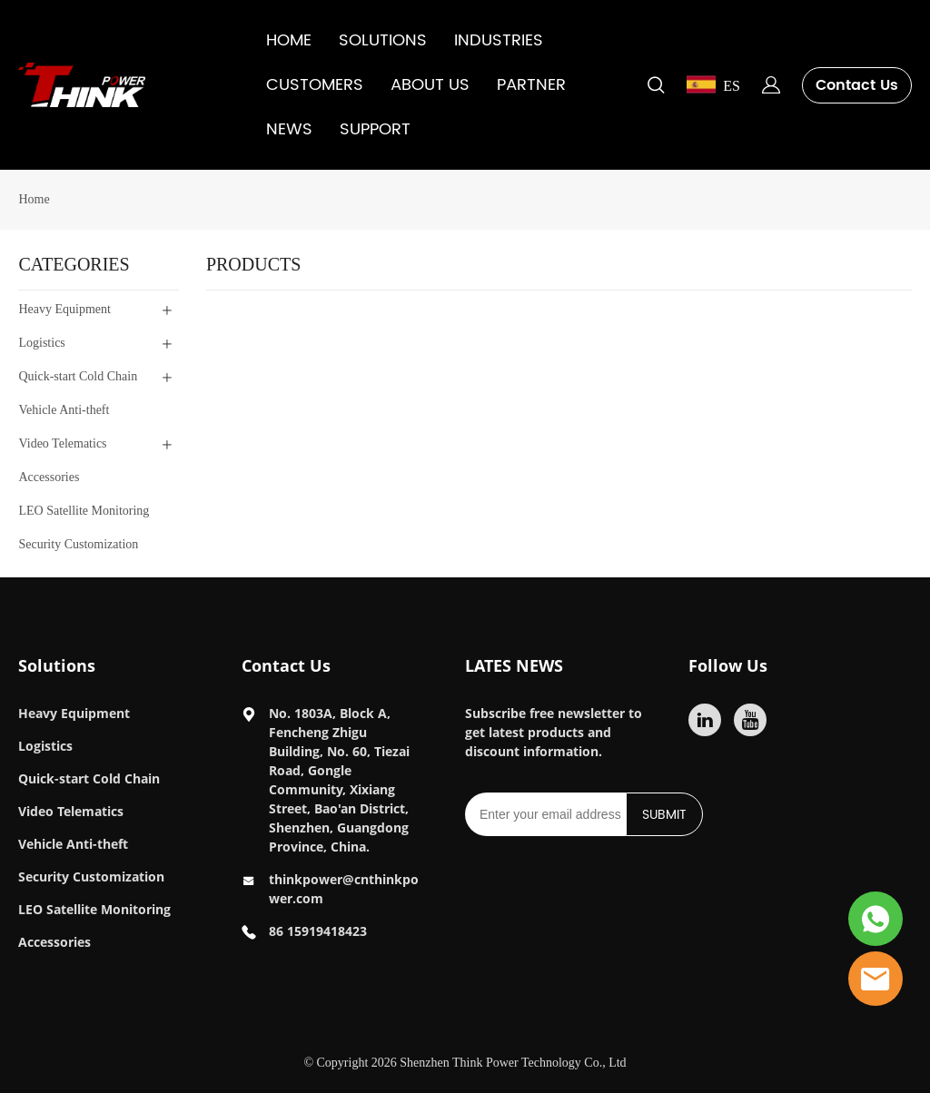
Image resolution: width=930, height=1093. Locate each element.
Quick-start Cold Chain (89, 778)
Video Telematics (71, 811)
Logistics (45, 745)
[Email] (545, 814)
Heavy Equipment (74, 713)
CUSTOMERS (314, 85)
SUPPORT (375, 129)
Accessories (54, 941)
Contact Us (857, 85)
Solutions (56, 665)
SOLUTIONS (383, 40)
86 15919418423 (318, 931)
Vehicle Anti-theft (73, 843)
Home (33, 199)
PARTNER (531, 85)
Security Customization (91, 876)
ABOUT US (430, 85)
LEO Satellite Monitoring (94, 909)
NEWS (289, 129)
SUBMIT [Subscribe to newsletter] (664, 814)
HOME (289, 40)
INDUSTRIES (498, 40)
